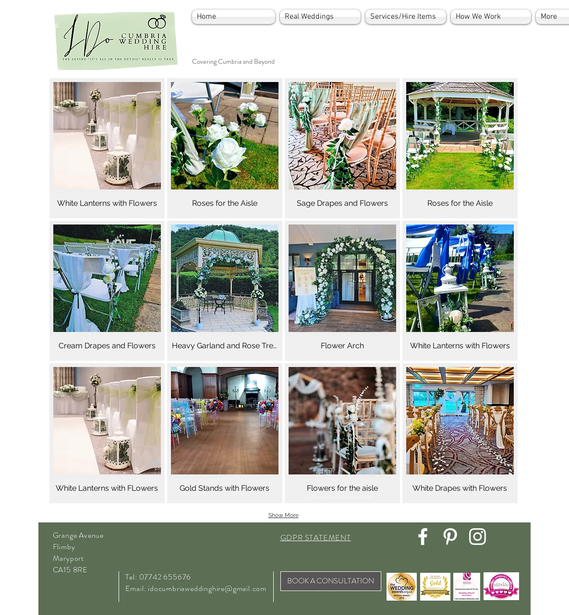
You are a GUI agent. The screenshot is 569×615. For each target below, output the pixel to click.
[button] (107, 148)
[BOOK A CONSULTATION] (330, 581)
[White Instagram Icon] (477, 536)
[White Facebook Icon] (423, 536)
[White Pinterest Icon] (450, 536)
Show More (283, 515)
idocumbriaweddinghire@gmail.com (207, 588)
